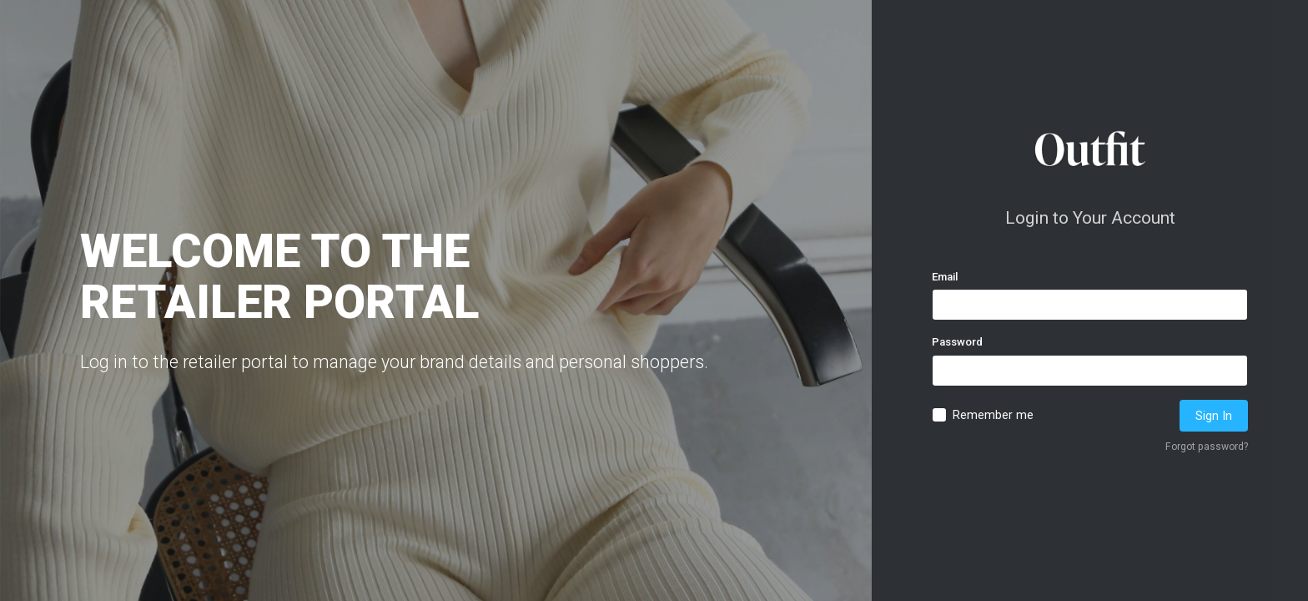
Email (945, 276)
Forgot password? (1206, 446)
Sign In (1213, 415)
